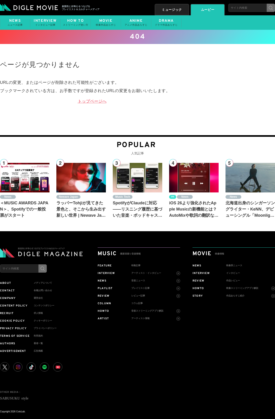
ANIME (136, 23)
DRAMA (166, 23)
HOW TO (75, 23)
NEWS (15, 23)
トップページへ (92, 101)
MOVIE (106, 23)
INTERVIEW (45, 23)
